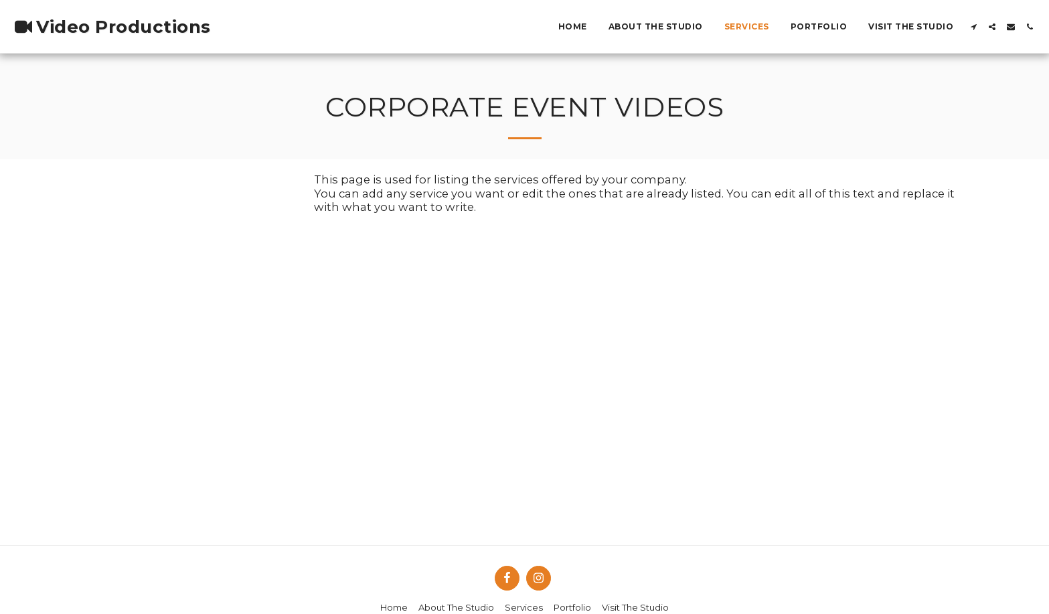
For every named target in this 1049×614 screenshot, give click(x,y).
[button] (973, 27)
